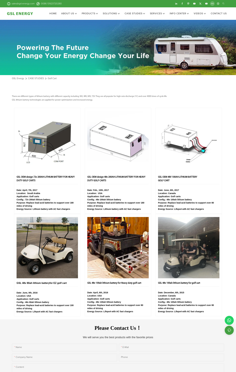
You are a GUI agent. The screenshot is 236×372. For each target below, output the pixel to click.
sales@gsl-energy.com (23, 3)
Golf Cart (52, 78)
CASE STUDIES (36, 78)
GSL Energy (18, 78)
